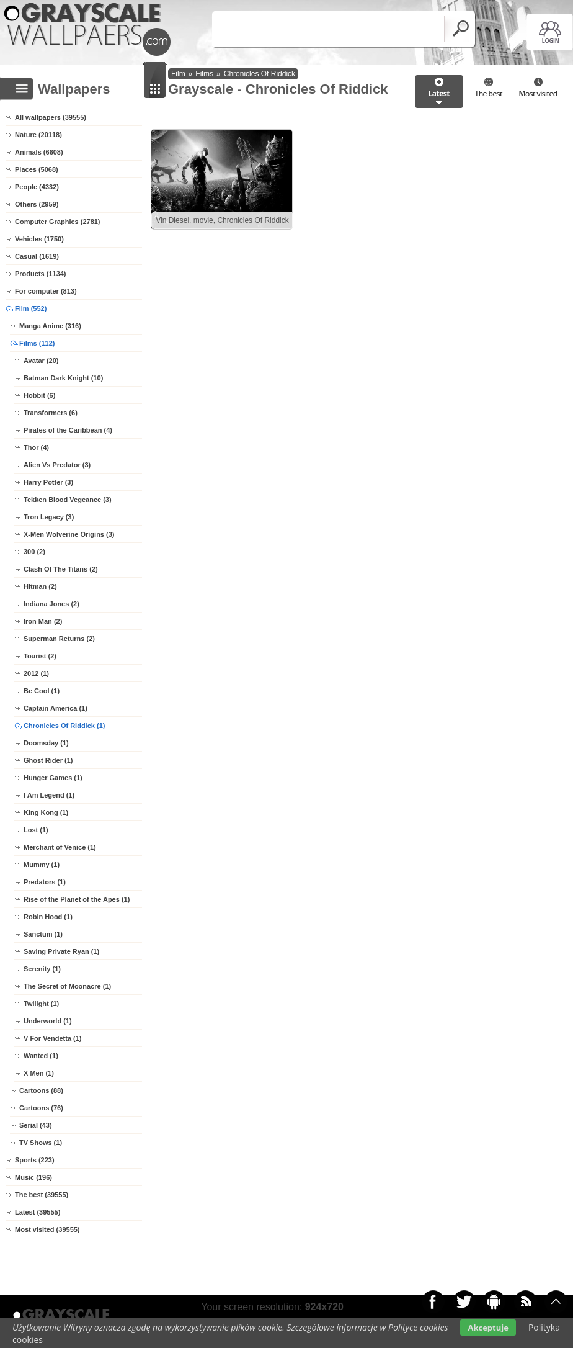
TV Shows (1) (40, 1142)
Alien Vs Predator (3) (57, 465)
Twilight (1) (41, 1003)
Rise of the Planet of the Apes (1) (77, 899)
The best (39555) (41, 1194)
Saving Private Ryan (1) (61, 951)
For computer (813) (46, 291)
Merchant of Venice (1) (60, 847)
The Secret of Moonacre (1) (67, 986)
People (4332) (37, 187)
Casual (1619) (37, 256)
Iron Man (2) (43, 621)
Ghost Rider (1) (48, 760)
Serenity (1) (42, 969)
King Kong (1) (46, 812)
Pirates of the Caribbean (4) (68, 430)
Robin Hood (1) (48, 916)
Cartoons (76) (41, 1108)
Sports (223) (35, 1160)
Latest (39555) (37, 1212)
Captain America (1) (55, 708)
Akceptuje (488, 1327)
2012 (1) (36, 673)
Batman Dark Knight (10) (63, 378)
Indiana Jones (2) (51, 604)
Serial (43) (35, 1125)
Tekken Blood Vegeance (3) (68, 499)
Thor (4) (36, 447)
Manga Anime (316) (50, 326)
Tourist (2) (40, 656)
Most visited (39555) (47, 1229)
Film (178, 74)
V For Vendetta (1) (53, 1038)
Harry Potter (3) (48, 482)
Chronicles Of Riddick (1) (64, 725)
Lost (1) (36, 830)
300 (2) (34, 551)
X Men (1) (39, 1073)
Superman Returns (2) (59, 638)
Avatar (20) (41, 360)
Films (204, 74)
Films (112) (37, 343)
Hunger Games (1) (53, 777)
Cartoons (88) (41, 1090)
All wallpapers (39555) (50, 117)
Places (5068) (36, 169)
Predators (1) (45, 882)
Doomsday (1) (46, 743)
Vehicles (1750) (39, 239)
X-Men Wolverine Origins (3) (69, 534)
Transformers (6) (51, 412)
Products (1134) (40, 273)
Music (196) (33, 1177)
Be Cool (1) (42, 690)
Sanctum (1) (43, 934)
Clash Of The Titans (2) (61, 569)
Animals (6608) (39, 152)
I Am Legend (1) (49, 795)
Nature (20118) (38, 134)
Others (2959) (36, 204)
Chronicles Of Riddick (259, 74)
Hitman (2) (40, 586)
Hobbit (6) (39, 395)
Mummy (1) (42, 864)
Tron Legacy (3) (49, 517)
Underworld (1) (48, 1021)
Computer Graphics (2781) (57, 221)
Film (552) (31, 308)
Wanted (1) (41, 1055)
